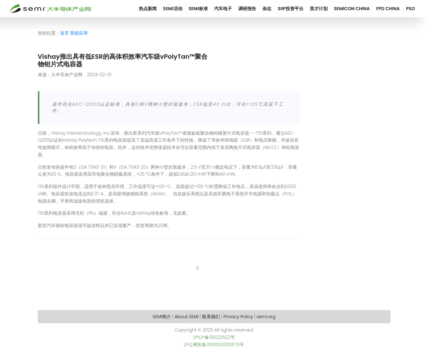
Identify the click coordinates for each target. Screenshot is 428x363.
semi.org (266, 316)
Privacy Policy (238, 316)
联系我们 (211, 316)
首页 (64, 33)
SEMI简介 (162, 316)
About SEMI (186, 316)
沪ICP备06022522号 (214, 337)
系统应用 (79, 33)
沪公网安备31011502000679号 (214, 344)
